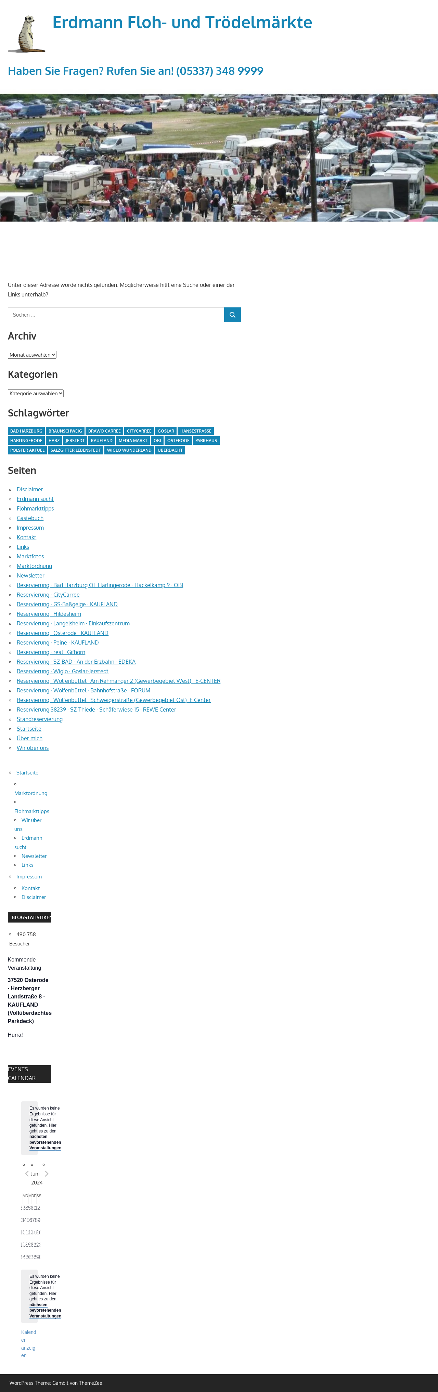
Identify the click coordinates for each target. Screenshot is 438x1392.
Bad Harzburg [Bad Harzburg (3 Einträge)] (26, 431)
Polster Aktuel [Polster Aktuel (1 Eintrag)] (27, 450)
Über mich (29, 738)
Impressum (30, 527)
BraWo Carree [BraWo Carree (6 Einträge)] (104, 431)
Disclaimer (30, 489)
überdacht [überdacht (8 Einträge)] (170, 450)
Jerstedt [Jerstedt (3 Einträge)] (75, 440)
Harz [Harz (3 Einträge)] (54, 440)
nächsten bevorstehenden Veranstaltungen (45, 1142)
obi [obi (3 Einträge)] (157, 440)
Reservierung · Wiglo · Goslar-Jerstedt (62, 671)
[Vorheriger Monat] (27, 1173)
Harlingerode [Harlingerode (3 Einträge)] (26, 440)
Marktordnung (34, 565)
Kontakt (26, 537)
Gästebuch (30, 518)
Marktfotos (30, 556)
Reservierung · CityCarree (48, 594)
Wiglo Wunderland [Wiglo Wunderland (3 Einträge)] (129, 450)
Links (23, 546)
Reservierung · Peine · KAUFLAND (58, 642)
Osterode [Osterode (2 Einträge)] (178, 440)
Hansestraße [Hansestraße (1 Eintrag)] (195, 431)
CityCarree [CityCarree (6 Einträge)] (139, 431)
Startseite (29, 728)
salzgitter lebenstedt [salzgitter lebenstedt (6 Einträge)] (76, 450)
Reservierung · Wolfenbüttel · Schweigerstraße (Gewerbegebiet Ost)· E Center (114, 700)
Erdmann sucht (35, 498)
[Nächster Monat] (47, 1173)
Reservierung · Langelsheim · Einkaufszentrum (73, 623)
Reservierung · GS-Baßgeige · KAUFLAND (67, 604)
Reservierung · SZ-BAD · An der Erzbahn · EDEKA (76, 661)
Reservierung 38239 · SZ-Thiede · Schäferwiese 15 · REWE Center (96, 709)
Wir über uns (33, 747)
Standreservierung (40, 719)
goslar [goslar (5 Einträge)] (166, 431)
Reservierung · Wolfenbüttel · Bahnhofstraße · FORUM (83, 690)
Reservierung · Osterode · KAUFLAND (62, 632)
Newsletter (30, 575)
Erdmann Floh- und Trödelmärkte (182, 21)
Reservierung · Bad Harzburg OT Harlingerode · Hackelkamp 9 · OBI (100, 585)
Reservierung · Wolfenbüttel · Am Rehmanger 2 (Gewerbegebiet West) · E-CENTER (118, 680)
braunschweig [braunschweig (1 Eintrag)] (65, 431)
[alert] (29, 1128)
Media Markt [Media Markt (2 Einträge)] (133, 440)
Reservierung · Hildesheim (49, 613)
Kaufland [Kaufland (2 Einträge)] (102, 440)
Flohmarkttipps (35, 508)
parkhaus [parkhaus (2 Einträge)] (206, 440)
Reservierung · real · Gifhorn (51, 652)
